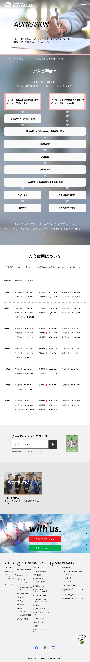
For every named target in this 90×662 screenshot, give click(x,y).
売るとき (68, 581)
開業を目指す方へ (22, 593)
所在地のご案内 (38, 579)
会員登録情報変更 (25, 615)
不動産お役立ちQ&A (68, 585)
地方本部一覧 (40, 582)
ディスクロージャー (39, 595)
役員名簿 (36, 626)
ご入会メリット (21, 579)
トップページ (8, 567)
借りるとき (68, 574)
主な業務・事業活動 (39, 571)
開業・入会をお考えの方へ (21, 59)
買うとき (68, 578)
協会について (38, 563)
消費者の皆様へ (68, 563)
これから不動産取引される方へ (72, 571)
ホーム (4, 59)
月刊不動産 (36, 605)
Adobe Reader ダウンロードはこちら (26, 451)
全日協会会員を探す (68, 595)
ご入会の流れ (21, 597)
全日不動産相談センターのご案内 (72, 598)
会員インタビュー (22, 601)
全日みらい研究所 (38, 618)
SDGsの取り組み (38, 622)
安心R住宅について (39, 609)
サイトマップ (9, 563)
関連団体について (38, 586)
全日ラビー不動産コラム (24, 619)
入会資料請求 (21, 604)
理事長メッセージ (22, 575)
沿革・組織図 (37, 575)
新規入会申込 (24, 611)
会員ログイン (8, 571)
